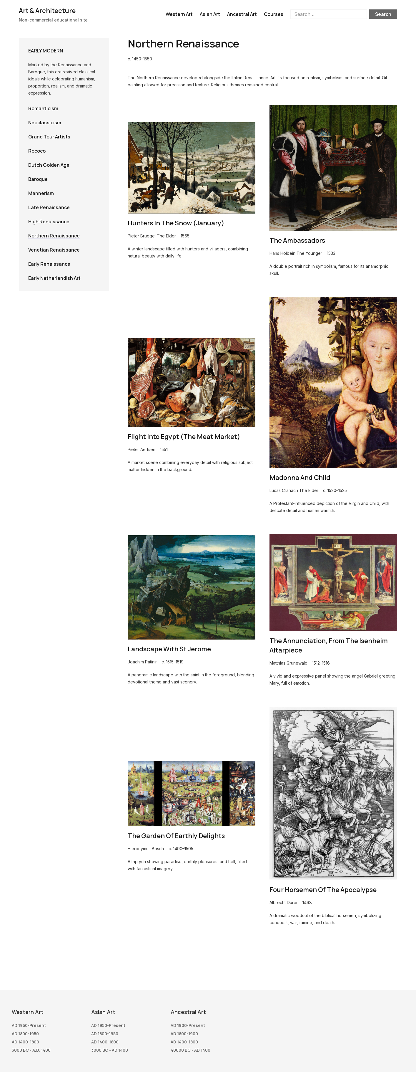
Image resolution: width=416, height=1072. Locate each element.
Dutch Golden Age (48, 165)
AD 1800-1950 (25, 1033)
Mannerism (41, 193)
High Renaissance (48, 221)
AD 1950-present (29, 1025)
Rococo (37, 151)
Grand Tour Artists (49, 136)
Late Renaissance (49, 207)
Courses (273, 14)
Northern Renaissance (54, 235)
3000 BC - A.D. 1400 (31, 1050)
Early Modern (45, 50)
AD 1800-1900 (184, 1033)
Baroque (38, 179)
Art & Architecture (47, 10)
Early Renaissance (49, 264)
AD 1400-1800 (25, 1042)
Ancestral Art (242, 14)
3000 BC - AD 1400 (109, 1050)
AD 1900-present (188, 1025)
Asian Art (210, 14)
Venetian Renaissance (54, 250)
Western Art (179, 14)
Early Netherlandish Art (54, 278)
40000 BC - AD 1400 (190, 1050)
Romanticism (43, 108)
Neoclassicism (44, 122)
